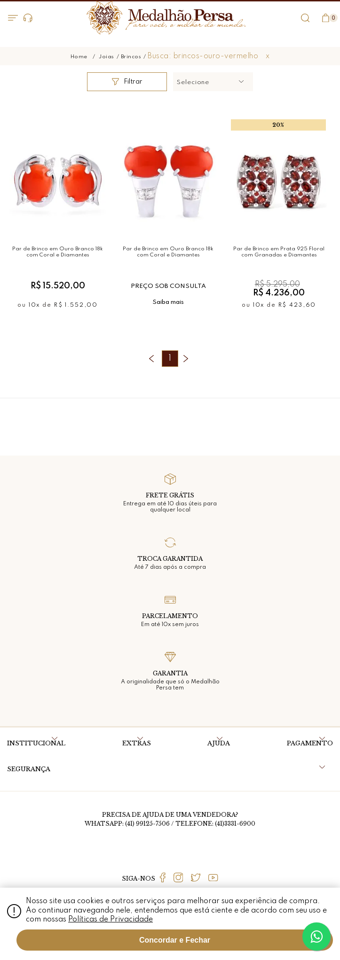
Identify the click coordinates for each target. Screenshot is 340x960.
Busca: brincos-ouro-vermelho (203, 56)
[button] (213, 81)
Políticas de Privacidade (110, 919)
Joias (106, 57)
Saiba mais (168, 302)
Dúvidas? (28, 18)
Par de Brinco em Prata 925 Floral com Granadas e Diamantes (278, 252)
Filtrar (127, 81)
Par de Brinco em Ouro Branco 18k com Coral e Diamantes (57, 252)
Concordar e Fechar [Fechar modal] (174, 940)
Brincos (131, 57)
